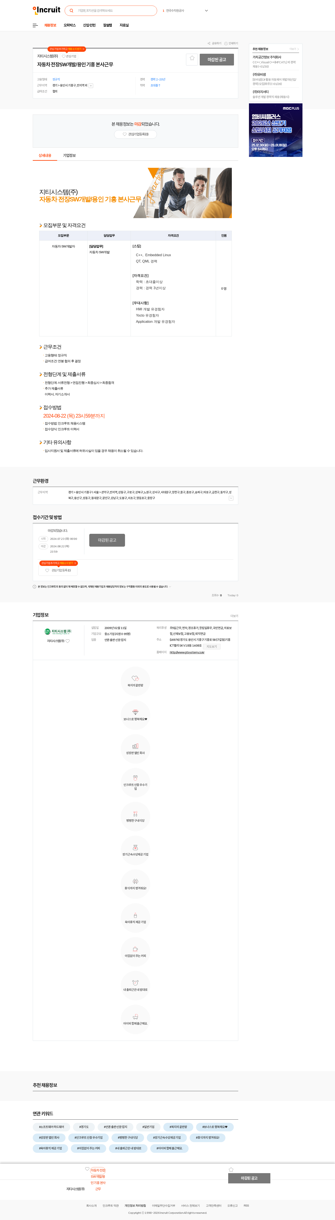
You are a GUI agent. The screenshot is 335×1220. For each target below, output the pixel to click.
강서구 (156, 492)
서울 (96, 492)
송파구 (198, 492)
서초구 (131, 498)
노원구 (147, 492)
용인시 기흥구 (84, 492)
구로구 (130, 492)
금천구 (216, 492)
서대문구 (166, 492)
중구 (182, 492)
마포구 (207, 492)
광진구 (106, 498)
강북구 (139, 492)
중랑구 (151, 498)
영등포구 (141, 498)
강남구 (114, 498)
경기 (70, 492)
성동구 (86, 498)
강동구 (122, 492)
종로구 (190, 492)
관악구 (105, 492)
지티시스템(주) (47, 56)
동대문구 (96, 498)
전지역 (113, 492)
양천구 (176, 492)
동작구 (224, 492)
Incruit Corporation (171, 1213)
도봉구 (123, 498)
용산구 (78, 498)
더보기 (234, 616)
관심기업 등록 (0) (58, 570)
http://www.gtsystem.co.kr (187, 652)
